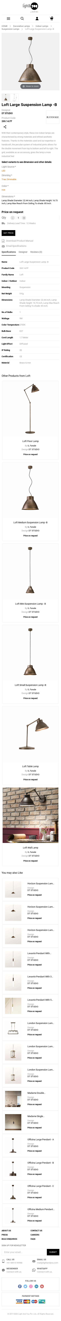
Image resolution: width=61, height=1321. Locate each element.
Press (5, 1235)
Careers (35, 1235)
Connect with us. (14, 1272)
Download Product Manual (17, 241)
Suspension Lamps (10, 29)
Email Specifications (14, 246)
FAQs (33, 1239)
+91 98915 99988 (14, 1263)
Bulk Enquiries (9, 1239)
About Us (6, 1231)
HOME (4, 26)
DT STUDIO (7, 113)
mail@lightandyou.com (47, 1263)
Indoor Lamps (42, 26)
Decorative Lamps (21, 26)
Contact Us (36, 1231)
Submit (53, 1252)
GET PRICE (8, 233)
